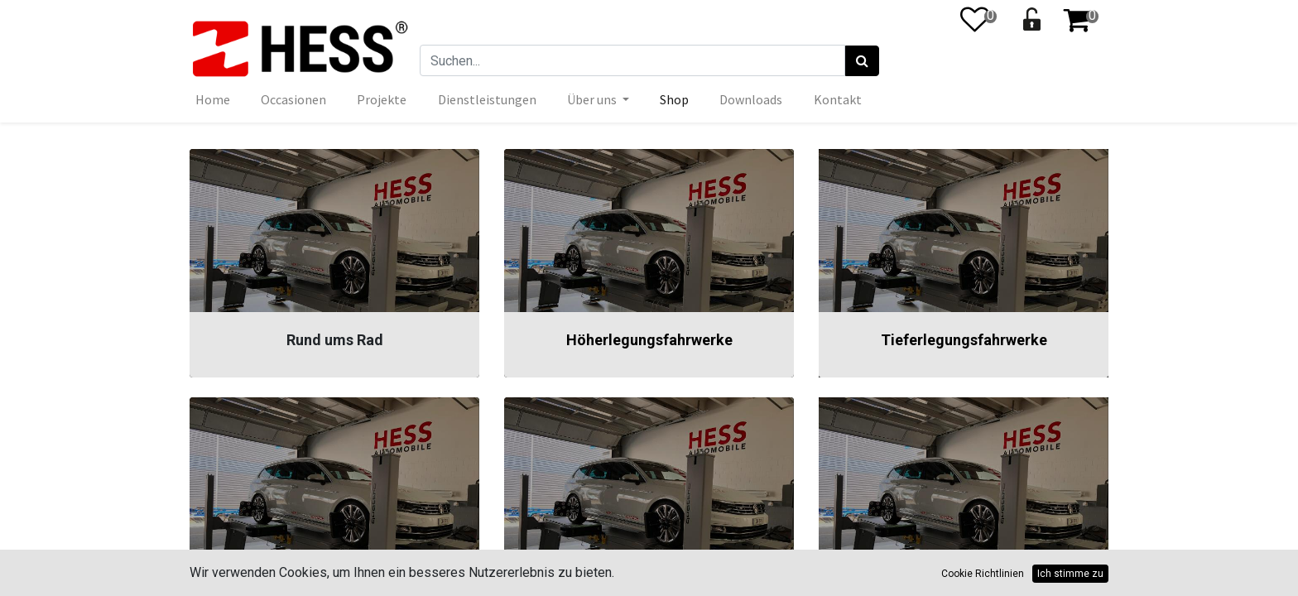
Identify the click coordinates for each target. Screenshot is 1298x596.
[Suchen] (862, 61)
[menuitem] (213, 99)
